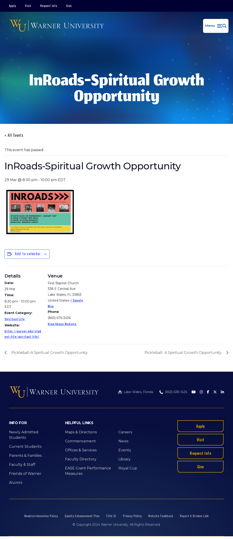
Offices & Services (81, 450)
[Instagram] (201, 392)
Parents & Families (25, 455)
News (123, 441)
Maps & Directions (81, 432)
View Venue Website (62, 323)
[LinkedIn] (222, 392)
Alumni (15, 482)
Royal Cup (127, 468)
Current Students (25, 446)
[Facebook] (208, 392)
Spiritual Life (15, 318)
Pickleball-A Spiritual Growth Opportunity (49, 352)
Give (69, 5)
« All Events (14, 135)
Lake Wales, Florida (138, 392)
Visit (28, 5)
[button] (215, 26)
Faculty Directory (80, 459)
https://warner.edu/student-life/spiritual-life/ (23, 334)
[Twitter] (215, 392)
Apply (12, 5)
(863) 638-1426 (176, 392)
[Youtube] (194, 392)
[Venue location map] (114, 297)
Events (124, 450)
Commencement (80, 441)
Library (124, 459)
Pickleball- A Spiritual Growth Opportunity (183, 352)
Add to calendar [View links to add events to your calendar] (28, 253)
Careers (125, 432)
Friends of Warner (25, 473)
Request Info (48, 5)
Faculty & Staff (22, 464)
